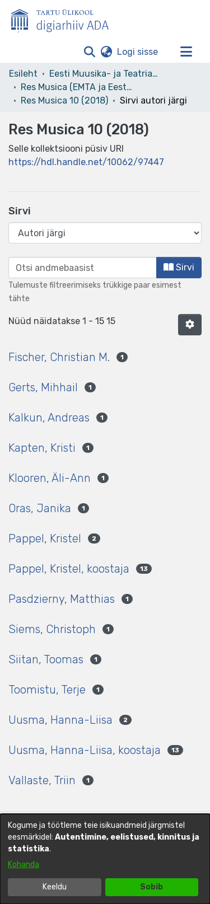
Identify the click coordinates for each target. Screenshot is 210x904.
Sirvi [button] (179, 267)
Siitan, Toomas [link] (45, 659)
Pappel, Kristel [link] (44, 538)
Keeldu (55, 887)
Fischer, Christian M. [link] (59, 357)
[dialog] (105, 859)
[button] (89, 52)
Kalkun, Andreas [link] (49, 417)
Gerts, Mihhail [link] (43, 387)
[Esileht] (64, 18)
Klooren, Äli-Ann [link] (49, 478)
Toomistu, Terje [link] (47, 689)
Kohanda (23, 864)
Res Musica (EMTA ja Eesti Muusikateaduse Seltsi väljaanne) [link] (77, 87)
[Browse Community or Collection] (105, 232)
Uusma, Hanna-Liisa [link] (60, 720)
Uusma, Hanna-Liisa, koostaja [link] (84, 750)
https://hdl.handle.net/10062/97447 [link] (86, 162)
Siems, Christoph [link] (52, 629)
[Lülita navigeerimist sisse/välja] (186, 52)
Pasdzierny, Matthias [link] (61, 599)
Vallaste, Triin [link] (42, 780)
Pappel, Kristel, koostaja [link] (68, 568)
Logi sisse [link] (138, 51)
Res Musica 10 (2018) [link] (64, 100)
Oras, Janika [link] (39, 508)
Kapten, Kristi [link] (42, 448)
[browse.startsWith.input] (82, 267)
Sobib (151, 887)
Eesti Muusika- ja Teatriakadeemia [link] (105, 73)
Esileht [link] (23, 73)
